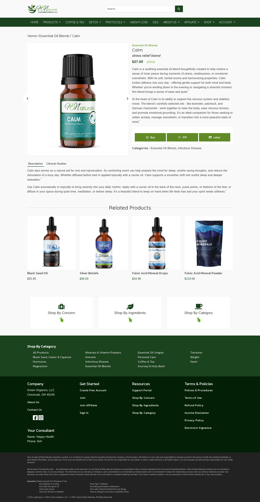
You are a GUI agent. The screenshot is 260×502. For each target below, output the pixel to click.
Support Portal (142, 390)
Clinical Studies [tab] (56, 163)
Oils (155, 22)
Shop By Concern (61, 313)
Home (34, 22)
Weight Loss (139, 22)
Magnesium (40, 366)
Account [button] (226, 22)
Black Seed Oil (37, 273)
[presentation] (27, 98)
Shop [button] (208, 22)
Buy (150, 137)
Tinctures (196, 352)
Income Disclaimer (197, 413)
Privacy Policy (194, 420)
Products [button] (50, 22)
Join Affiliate (88, 405)
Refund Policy (194, 405)
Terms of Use (193, 398)
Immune (90, 357)
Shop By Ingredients (130, 313)
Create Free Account (93, 390)
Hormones (39, 361)
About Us (33, 402)
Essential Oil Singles (151, 352)
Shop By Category (198, 313)
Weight (194, 357)
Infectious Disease (189, 148)
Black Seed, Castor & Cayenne (52, 357)
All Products (41, 352)
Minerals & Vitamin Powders (103, 352)
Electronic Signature (198, 428)
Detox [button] (94, 22)
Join (83, 398)
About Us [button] (170, 22)
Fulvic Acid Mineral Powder (203, 273)
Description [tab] (35, 163)
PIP (182, 137)
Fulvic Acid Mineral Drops (150, 273)
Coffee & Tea (74, 22)
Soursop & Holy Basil (151, 366)
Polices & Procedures (199, 390)
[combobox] (140, 8)
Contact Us (34, 410)
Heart (193, 361)
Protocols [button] (114, 22)
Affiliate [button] (190, 22)
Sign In (84, 413)
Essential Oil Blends (54, 36)
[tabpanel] (130, 181)
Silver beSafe (89, 273)
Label (214, 137)
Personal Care (147, 357)
